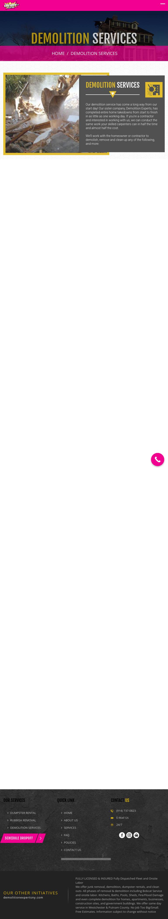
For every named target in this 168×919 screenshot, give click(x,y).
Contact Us (72, 849)
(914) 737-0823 (126, 811)
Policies (70, 842)
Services (70, 827)
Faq (66, 835)
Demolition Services (25, 827)
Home (68, 812)
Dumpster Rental (23, 812)
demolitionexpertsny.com (23, 897)
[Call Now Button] (157, 459)
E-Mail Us (122, 818)
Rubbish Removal (23, 820)
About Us (71, 820)
